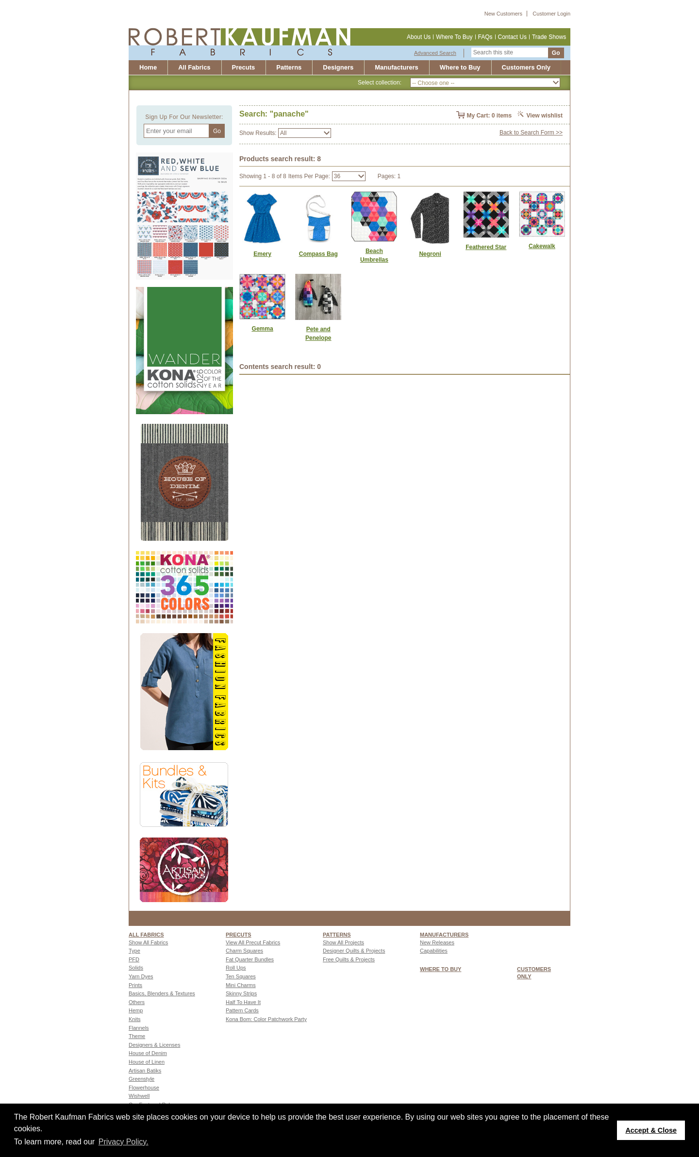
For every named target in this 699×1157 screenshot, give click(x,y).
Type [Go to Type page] (134, 951)
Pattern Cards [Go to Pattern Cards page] (242, 1010)
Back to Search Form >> (531, 132)
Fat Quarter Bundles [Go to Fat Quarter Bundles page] (250, 959)
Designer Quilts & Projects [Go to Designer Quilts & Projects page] (354, 951)
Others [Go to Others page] (137, 1002)
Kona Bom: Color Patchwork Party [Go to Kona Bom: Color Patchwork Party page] (266, 1019)
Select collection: (379, 82)
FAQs (485, 36)
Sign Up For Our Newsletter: (184, 117)
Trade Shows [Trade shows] (549, 36)
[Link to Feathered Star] (486, 247)
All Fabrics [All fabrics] (194, 67)
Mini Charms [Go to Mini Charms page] (241, 985)
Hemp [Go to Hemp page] (136, 1010)
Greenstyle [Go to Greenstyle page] (141, 1079)
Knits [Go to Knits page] (134, 1019)
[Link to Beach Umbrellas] (374, 255)
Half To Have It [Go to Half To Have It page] (243, 1002)
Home (148, 67)
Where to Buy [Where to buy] (460, 67)
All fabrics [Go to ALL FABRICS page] (146, 935)
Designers (338, 67)
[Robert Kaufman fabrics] (243, 41)
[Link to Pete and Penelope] (318, 333)
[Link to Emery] (262, 254)
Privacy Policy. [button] (124, 1142)
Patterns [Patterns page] (337, 935)
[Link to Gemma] (262, 328)
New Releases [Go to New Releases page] (437, 942)
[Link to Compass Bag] (318, 254)
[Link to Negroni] (430, 254)
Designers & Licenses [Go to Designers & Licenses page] (154, 1045)
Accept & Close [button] (651, 1130)
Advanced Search (435, 53)
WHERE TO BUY (440, 969)
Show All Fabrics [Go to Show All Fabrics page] (148, 942)
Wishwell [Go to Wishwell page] (139, 1096)
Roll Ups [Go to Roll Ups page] (236, 968)
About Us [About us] (419, 36)
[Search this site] (509, 52)
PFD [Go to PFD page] (134, 959)
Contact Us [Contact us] (512, 36)
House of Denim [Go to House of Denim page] (148, 1053)
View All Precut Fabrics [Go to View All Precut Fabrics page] (253, 942)
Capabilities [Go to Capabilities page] (434, 951)
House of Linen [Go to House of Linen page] (147, 1062)
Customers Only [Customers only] (526, 67)
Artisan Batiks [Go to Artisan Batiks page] (145, 1070)
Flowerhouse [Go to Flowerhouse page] (144, 1087)
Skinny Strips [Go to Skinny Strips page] (241, 993)
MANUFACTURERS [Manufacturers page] (444, 935)
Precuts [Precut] (243, 67)
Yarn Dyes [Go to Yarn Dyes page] (141, 976)
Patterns (288, 67)
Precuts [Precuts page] (238, 935)
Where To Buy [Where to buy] (454, 36)
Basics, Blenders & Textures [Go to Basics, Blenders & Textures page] (162, 993)
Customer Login (551, 14)
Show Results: (258, 133)
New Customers (503, 14)
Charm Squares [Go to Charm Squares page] (244, 951)
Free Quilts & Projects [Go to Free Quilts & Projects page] (349, 959)
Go (556, 53)
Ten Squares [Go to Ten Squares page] (241, 976)
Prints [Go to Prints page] (135, 985)
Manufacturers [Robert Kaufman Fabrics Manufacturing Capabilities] (396, 67)
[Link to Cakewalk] (542, 246)
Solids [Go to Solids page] (136, 968)
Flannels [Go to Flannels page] (139, 1028)
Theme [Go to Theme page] (137, 1036)
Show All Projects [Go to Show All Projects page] (343, 942)
